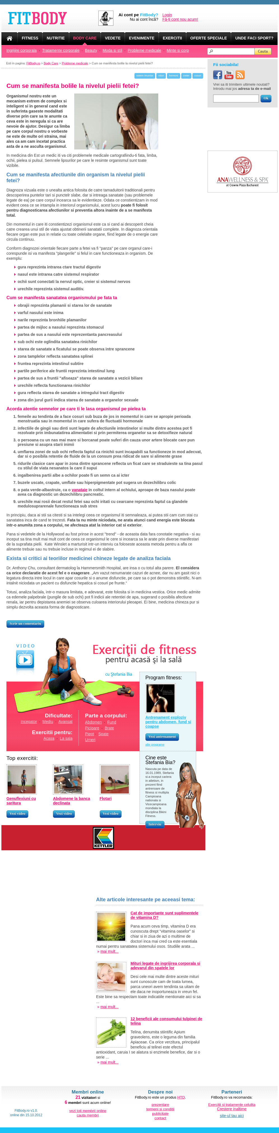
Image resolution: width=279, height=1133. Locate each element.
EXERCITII (172, 38)
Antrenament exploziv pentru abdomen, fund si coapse (168, 722)
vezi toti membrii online (87, 1111)
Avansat (65, 721)
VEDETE (113, 38)
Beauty (91, 50)
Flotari (106, 798)
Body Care (51, 63)
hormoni (173, 75)
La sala (66, 738)
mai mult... (110, 951)
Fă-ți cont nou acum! (180, 19)
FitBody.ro (33, 63)
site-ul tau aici (232, 1115)
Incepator (29, 721)
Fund (111, 722)
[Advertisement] (48, 981)
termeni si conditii (160, 1109)
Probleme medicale (144, 50)
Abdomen (93, 722)
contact (160, 1118)
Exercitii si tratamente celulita (231, 1104)
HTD (181, 1097)
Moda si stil (112, 50)
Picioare (92, 728)
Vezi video (17, 813)
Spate (103, 734)
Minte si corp (178, 50)
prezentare (160, 1104)
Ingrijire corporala (21, 50)
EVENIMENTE (141, 38)
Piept (89, 734)
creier (186, 75)
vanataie (79, 490)
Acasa (48, 738)
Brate (109, 728)
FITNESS (30, 38)
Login (167, 15)
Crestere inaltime (232, 1109)
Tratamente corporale (60, 50)
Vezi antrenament (162, 736)
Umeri (90, 740)
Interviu (154, 824)
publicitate (160, 1113)
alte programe (154, 744)
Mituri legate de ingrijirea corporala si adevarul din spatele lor (165, 965)
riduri (161, 75)
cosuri (197, 75)
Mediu (48, 721)
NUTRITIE (56, 38)
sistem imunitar (145, 75)
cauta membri (88, 1115)
